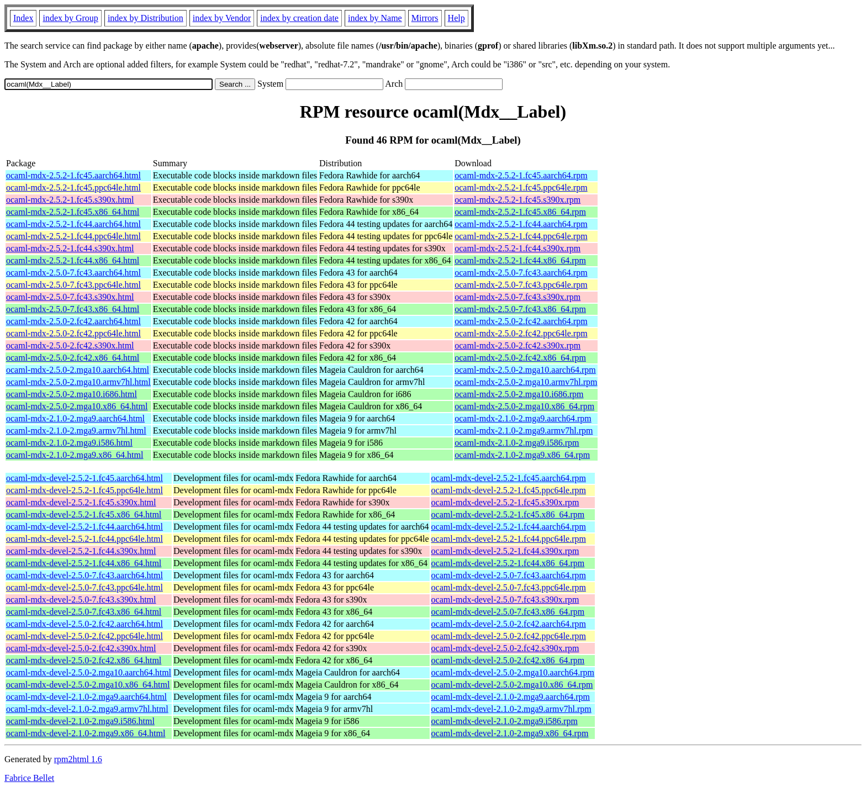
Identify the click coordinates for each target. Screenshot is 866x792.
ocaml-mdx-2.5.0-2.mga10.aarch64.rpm (525, 369)
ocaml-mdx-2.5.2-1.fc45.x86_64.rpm (520, 212)
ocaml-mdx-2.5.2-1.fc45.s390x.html (70, 199)
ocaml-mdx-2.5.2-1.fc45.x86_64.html (72, 212)
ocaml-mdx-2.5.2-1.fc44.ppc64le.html (73, 236)
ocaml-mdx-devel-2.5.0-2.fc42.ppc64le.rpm (508, 636)
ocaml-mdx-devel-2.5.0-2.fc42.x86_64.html (83, 660)
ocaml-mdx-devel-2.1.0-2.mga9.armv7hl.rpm (511, 709)
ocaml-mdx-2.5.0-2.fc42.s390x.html (70, 345)
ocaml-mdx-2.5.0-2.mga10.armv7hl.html (78, 382)
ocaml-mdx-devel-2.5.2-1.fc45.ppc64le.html (84, 490)
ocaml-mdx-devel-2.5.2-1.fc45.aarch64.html (84, 478)
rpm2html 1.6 (78, 759)
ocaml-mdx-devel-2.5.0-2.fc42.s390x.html (81, 648)
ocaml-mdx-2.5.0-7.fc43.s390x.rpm (517, 297)
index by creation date (299, 18)
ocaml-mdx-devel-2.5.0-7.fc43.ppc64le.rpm (508, 587)
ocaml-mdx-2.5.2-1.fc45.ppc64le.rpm (521, 187)
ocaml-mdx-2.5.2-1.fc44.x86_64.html (72, 260)
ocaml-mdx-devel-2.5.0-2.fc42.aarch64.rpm (508, 624)
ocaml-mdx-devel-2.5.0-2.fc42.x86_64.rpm (508, 660)
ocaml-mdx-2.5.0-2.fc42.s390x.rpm (517, 345)
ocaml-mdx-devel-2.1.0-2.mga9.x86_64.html (85, 733)
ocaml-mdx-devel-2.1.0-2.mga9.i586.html (80, 721)
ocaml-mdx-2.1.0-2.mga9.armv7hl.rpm (524, 430)
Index (23, 18)
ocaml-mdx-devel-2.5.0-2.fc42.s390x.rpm (505, 648)
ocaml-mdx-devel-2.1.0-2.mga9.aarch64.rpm (510, 696)
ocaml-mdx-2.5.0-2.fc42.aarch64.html (73, 321)
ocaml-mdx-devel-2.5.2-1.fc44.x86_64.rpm (508, 563)
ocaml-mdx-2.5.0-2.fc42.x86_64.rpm (520, 357)
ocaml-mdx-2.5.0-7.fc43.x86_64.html (72, 309)
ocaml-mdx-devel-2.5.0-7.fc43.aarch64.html (84, 575)
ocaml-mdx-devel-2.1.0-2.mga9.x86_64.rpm (510, 733)
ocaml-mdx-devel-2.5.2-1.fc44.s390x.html (81, 551)
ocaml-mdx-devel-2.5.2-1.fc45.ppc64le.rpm (508, 490)
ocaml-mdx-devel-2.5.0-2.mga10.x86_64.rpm (512, 684)
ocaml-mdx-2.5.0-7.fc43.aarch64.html (73, 272)
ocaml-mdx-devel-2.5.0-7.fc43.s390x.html (81, 599)
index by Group (70, 18)
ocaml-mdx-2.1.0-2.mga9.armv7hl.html (76, 430)
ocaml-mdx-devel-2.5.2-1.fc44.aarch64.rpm (508, 526)
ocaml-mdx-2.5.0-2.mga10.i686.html (71, 394)
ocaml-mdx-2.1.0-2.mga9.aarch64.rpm (523, 418)
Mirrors (425, 18)
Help (456, 18)
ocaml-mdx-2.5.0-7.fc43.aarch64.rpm (521, 272)
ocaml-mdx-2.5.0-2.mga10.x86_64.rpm (524, 406)
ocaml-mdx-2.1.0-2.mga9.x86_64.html (74, 455)
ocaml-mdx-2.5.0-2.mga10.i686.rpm (519, 394)
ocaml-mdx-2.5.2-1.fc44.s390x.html (70, 248)
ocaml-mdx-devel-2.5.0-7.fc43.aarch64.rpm (508, 575)
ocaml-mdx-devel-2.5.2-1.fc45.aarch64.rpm (508, 478)
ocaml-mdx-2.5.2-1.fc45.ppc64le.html (73, 187)
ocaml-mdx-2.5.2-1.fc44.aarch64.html (73, 224)
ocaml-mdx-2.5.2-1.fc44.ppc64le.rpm (521, 236)
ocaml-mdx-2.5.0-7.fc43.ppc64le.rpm (521, 284)
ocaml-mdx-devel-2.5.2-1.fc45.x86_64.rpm (508, 514)
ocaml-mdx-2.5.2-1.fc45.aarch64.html (73, 175)
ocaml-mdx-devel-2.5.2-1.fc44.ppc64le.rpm (508, 538)
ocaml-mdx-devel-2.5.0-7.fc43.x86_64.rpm (508, 611)
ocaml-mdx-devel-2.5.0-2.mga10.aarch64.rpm (512, 672)
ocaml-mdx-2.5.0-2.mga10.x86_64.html (76, 406)
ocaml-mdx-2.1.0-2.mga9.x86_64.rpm (522, 455)
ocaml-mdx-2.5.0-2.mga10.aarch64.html (77, 369)
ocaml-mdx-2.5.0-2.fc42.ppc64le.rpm (521, 333)
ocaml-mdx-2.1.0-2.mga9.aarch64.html (75, 418)
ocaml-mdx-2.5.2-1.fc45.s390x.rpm (517, 199)
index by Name (375, 18)
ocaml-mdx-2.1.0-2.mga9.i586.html (69, 442)
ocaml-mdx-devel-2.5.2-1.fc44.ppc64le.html (84, 538)
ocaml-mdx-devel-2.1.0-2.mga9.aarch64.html (86, 696)
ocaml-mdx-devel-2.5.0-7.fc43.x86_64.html (83, 611)
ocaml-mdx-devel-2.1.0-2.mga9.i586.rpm (504, 721)
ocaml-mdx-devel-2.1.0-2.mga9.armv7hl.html (87, 709)
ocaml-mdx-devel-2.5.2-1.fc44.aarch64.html (84, 526)
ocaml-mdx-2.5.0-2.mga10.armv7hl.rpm (526, 382)
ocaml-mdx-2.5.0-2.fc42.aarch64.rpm (521, 321)
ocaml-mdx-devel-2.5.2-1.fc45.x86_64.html (83, 514)
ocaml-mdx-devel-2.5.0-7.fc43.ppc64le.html (84, 587)
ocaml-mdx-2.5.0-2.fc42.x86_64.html (72, 357)
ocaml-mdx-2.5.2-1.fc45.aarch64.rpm (521, 175)
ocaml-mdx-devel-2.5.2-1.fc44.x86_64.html (83, 563)
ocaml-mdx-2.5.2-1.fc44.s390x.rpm (517, 248)
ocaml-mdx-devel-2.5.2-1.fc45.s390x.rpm (505, 502)
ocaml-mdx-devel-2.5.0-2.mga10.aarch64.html (88, 672)
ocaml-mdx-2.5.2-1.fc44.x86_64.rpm (520, 260)
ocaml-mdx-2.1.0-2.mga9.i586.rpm (517, 442)
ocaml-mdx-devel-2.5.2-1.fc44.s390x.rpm (505, 551)
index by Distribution (145, 18)
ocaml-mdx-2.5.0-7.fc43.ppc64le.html (73, 284)
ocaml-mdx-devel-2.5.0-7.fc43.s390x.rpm (505, 599)
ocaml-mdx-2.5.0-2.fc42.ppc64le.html (73, 333)
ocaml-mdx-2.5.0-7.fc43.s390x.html (70, 297)
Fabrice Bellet (29, 778)
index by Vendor (222, 18)
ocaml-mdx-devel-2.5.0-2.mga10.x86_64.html (88, 684)
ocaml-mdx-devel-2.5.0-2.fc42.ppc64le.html (84, 636)
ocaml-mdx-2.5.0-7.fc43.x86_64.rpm (520, 309)
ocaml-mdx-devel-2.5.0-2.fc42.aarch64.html (84, 624)
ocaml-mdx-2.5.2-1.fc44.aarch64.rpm (521, 224)
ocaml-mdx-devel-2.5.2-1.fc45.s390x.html (81, 502)
